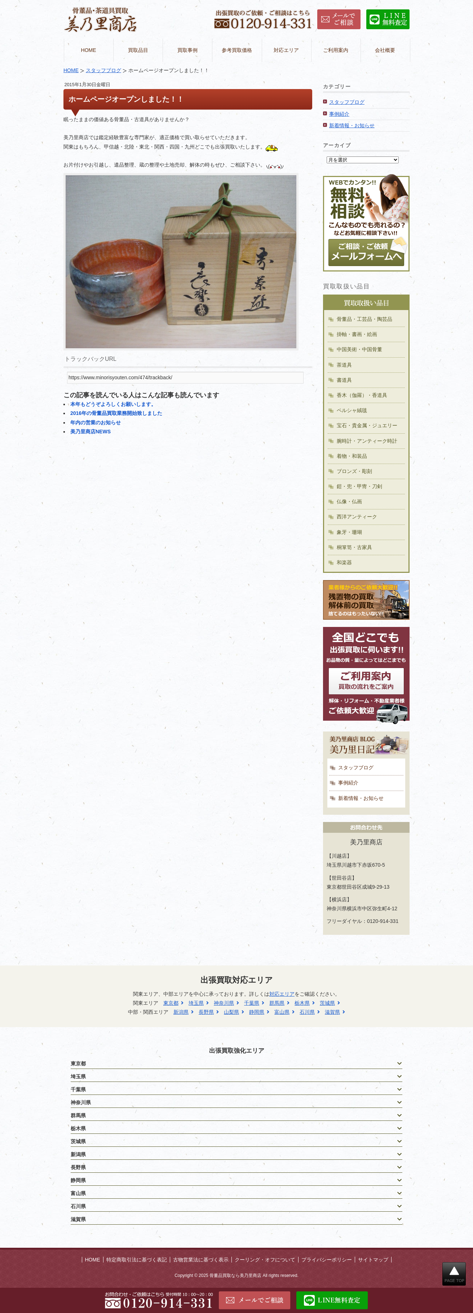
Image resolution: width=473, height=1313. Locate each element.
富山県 (281, 1012)
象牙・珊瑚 (349, 532)
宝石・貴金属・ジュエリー (367, 425)
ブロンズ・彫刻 (354, 471)
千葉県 (251, 1003)
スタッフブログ (103, 70)
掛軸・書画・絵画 (357, 334)
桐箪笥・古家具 (354, 547)
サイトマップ (373, 1260)
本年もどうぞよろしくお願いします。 (113, 404)
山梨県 (231, 1012)
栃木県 (302, 1003)
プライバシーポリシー (326, 1260)
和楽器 (344, 562)
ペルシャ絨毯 (352, 410)
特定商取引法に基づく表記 (136, 1260)
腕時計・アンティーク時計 (367, 441)
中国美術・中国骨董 (359, 349)
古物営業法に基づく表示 (201, 1260)
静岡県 (256, 1012)
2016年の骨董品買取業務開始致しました (116, 413)
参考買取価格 (237, 50)
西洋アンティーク (357, 517)
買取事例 (187, 50)
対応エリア (286, 50)
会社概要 (385, 50)
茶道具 (344, 365)
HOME (88, 50)
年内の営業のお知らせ (95, 422)
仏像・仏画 (349, 501)
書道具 (344, 380)
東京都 (170, 1003)
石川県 (307, 1012)
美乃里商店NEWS (90, 431)
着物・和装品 (352, 456)
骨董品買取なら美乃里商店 (235, 1275)
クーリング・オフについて (265, 1260)
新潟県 (181, 1012)
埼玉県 (196, 1003)
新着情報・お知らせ (352, 125)
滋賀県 (332, 1012)
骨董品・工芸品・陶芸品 (364, 319)
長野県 (206, 1012)
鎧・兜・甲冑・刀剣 (359, 486)
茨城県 (327, 1003)
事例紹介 (339, 114)
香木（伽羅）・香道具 (362, 395)
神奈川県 (224, 1003)
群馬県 (276, 1003)
